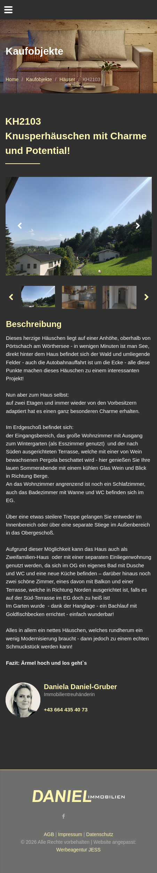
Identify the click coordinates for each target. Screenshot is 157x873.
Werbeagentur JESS (78, 849)
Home (12, 79)
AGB (49, 834)
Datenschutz (99, 834)
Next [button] (138, 226)
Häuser (67, 79)
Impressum (70, 834)
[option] (79, 226)
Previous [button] (19, 226)
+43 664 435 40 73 (66, 709)
